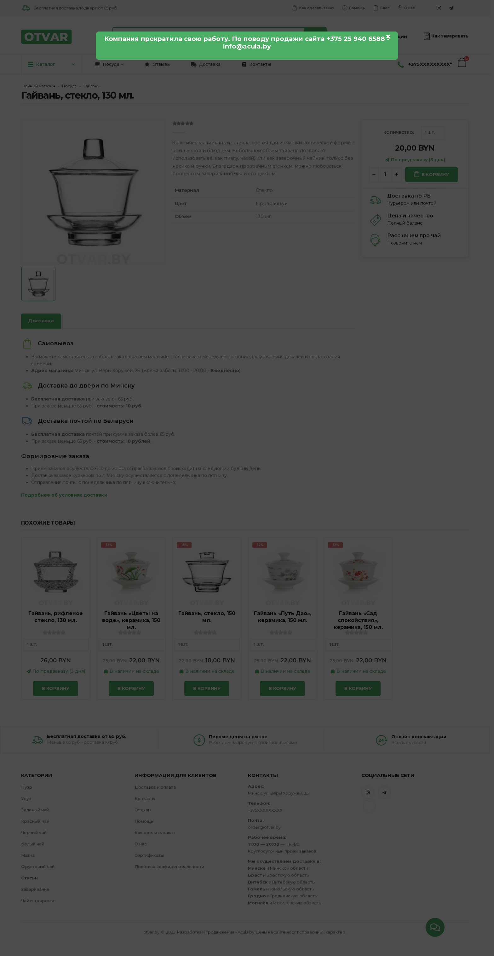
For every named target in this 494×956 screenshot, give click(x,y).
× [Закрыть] (388, 36)
